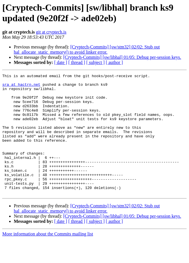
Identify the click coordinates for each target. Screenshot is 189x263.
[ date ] (60, 62)
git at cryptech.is (51, 32)
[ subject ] (95, 62)
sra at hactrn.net (21, 86)
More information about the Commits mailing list (47, 258)
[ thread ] (76, 62)
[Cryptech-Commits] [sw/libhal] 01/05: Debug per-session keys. (122, 57)
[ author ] (114, 62)
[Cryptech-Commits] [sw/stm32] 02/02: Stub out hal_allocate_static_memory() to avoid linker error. (87, 49)
